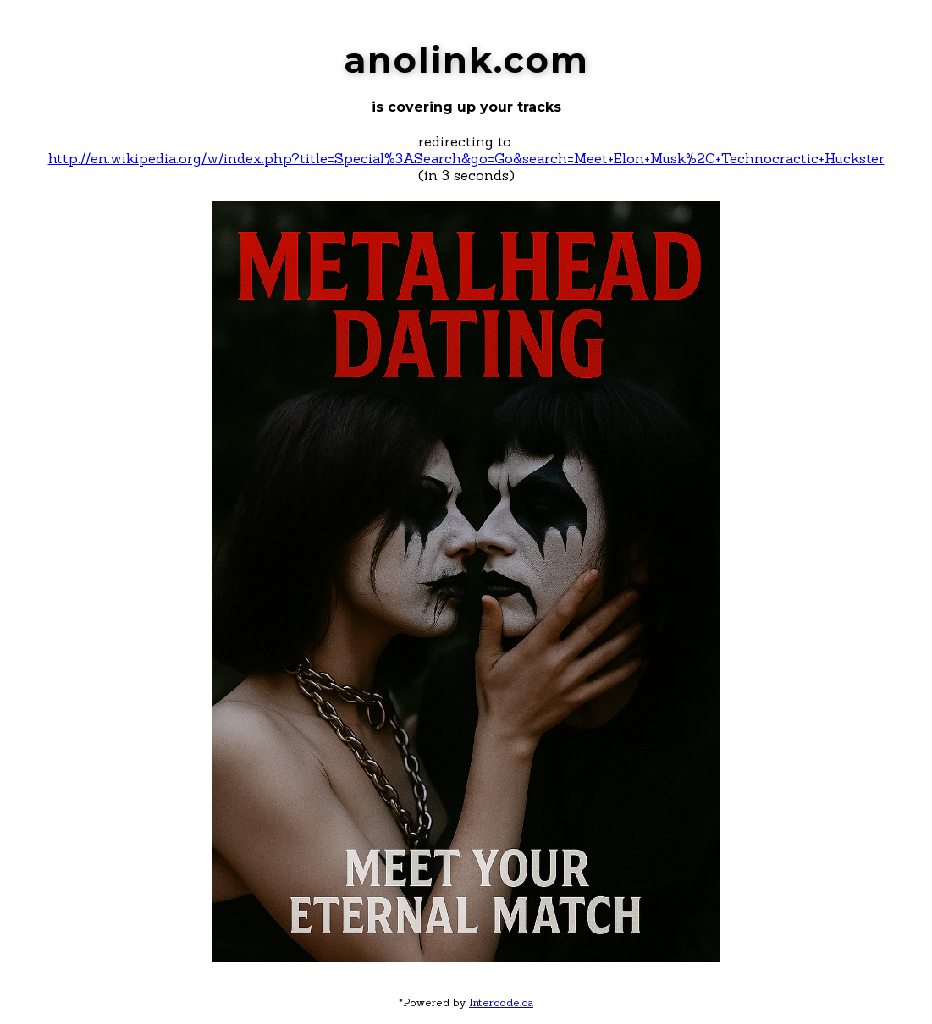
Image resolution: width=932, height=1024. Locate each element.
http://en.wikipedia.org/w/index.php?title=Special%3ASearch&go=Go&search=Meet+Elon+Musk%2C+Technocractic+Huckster (466, 158)
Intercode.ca (501, 1002)
